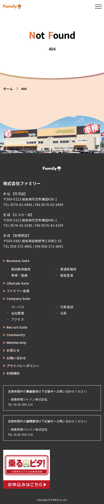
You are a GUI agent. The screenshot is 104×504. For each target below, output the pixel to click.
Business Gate (18, 260)
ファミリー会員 (18, 290)
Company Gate (18, 298)
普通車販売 (68, 269)
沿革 (63, 313)
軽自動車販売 (21, 269)
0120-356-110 (23, 434)
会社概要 (17, 313)
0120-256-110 (23, 404)
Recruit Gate (17, 327)
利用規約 (13, 373)
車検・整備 (19, 275)
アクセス (17, 319)
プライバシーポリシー (23, 365)
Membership (16, 342)
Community (16, 334)
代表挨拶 (66, 307)
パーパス (17, 307)
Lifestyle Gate (18, 283)
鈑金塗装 (66, 275)
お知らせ (13, 350)
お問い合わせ (16, 358)
